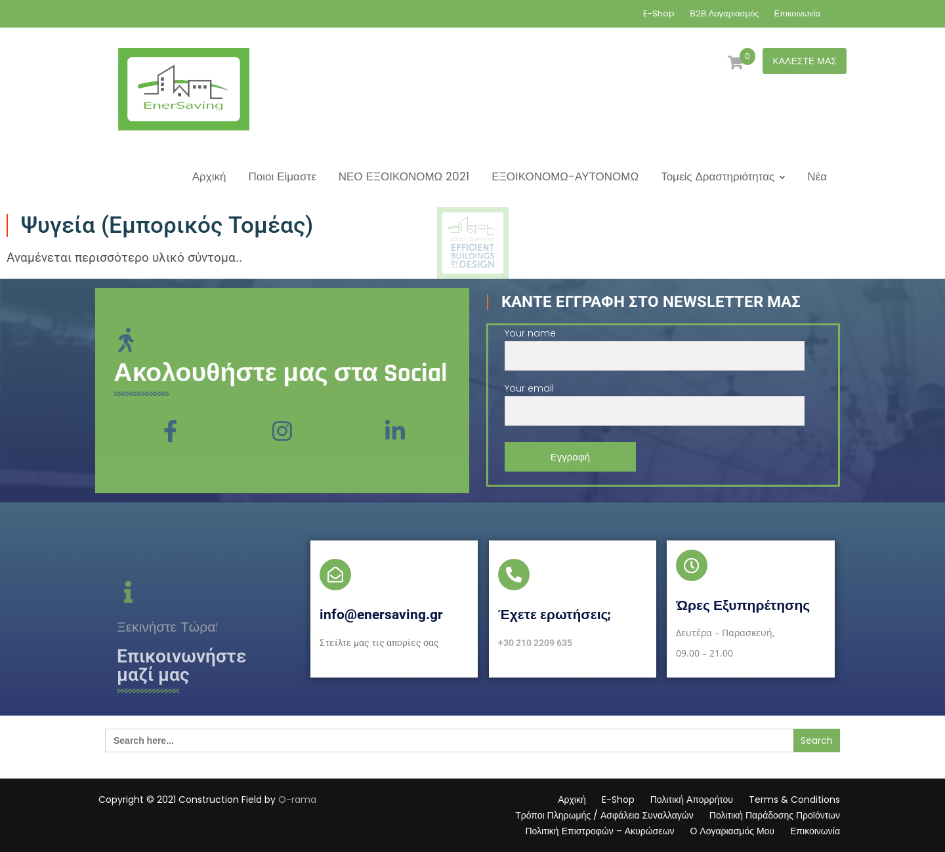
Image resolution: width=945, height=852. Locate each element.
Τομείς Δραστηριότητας (717, 176)
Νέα (817, 176)
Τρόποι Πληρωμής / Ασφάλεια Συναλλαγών (604, 815)
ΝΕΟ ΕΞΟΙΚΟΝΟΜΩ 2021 (404, 176)
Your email (655, 400)
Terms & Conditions (794, 799)
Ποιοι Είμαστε (282, 176)
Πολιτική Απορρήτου (691, 799)
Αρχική (209, 176)
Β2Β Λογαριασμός (724, 13)
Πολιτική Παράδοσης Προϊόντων (774, 815)
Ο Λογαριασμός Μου (732, 831)
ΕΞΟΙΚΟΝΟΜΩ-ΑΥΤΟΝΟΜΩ (565, 176)
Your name (655, 345)
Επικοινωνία (797, 13)
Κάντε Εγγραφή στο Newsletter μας (651, 302)
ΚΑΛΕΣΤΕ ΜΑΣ (804, 61)
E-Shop (659, 13)
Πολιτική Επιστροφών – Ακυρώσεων (599, 831)
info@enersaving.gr (381, 614)
